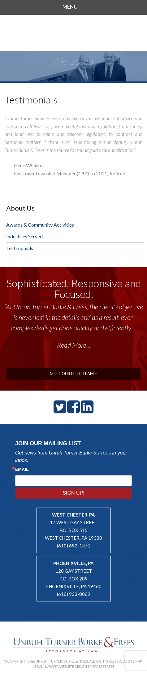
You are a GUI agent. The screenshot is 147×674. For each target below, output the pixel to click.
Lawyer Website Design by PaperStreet (80, 666)
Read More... (73, 345)
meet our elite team (73, 373)
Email (22, 469)
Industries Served (24, 236)
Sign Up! (73, 493)
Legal (37, 666)
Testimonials (19, 248)
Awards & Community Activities (40, 225)
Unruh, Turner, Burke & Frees (73, 32)
